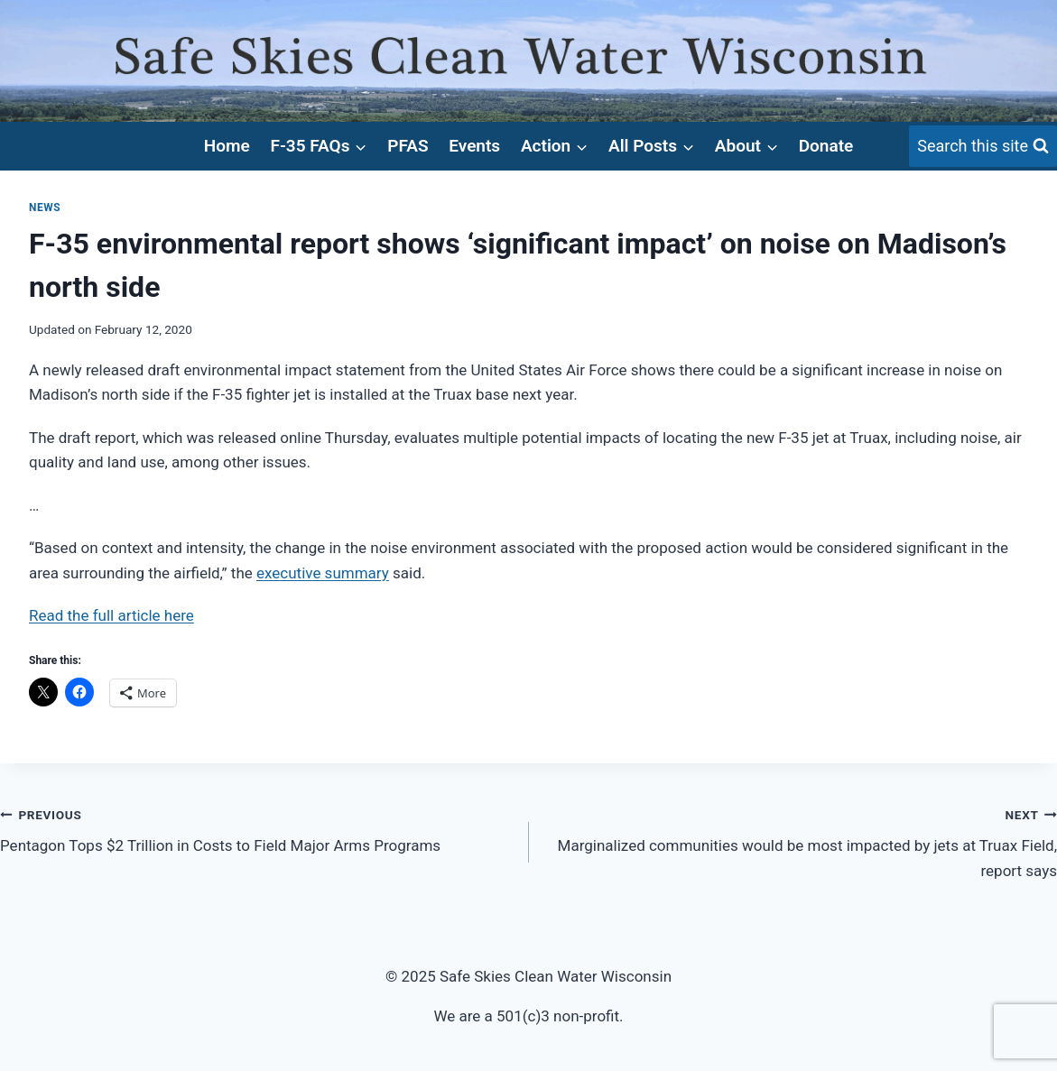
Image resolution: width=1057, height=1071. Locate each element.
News (44, 207)
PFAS (407, 145)
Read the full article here (111, 615)
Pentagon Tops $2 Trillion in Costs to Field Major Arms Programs (257, 828)
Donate (826, 145)
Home (227, 145)
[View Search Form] (983, 146)
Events (474, 145)
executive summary (322, 573)
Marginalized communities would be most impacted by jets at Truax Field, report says (801, 841)
